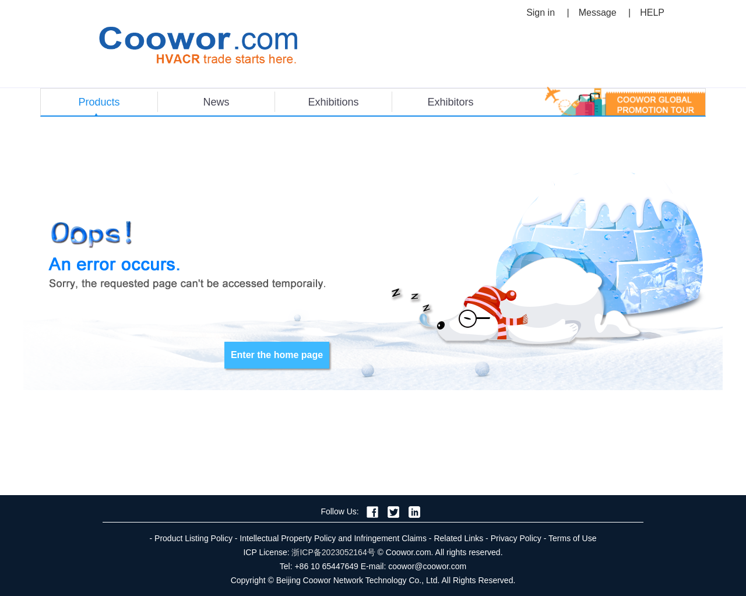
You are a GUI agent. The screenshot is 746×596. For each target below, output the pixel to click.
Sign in (540, 12)
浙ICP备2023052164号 (333, 552)
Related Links (458, 538)
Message (598, 12)
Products (98, 102)
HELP (652, 12)
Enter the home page (277, 355)
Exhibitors (450, 102)
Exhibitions (333, 102)
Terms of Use (572, 538)
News (216, 102)
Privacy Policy (516, 538)
